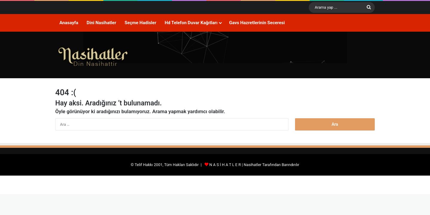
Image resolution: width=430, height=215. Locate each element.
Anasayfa (68, 22)
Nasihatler (252, 164)
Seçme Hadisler (140, 22)
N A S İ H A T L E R (225, 164)
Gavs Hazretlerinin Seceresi (257, 22)
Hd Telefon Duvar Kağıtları (191, 22)
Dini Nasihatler (101, 22)
